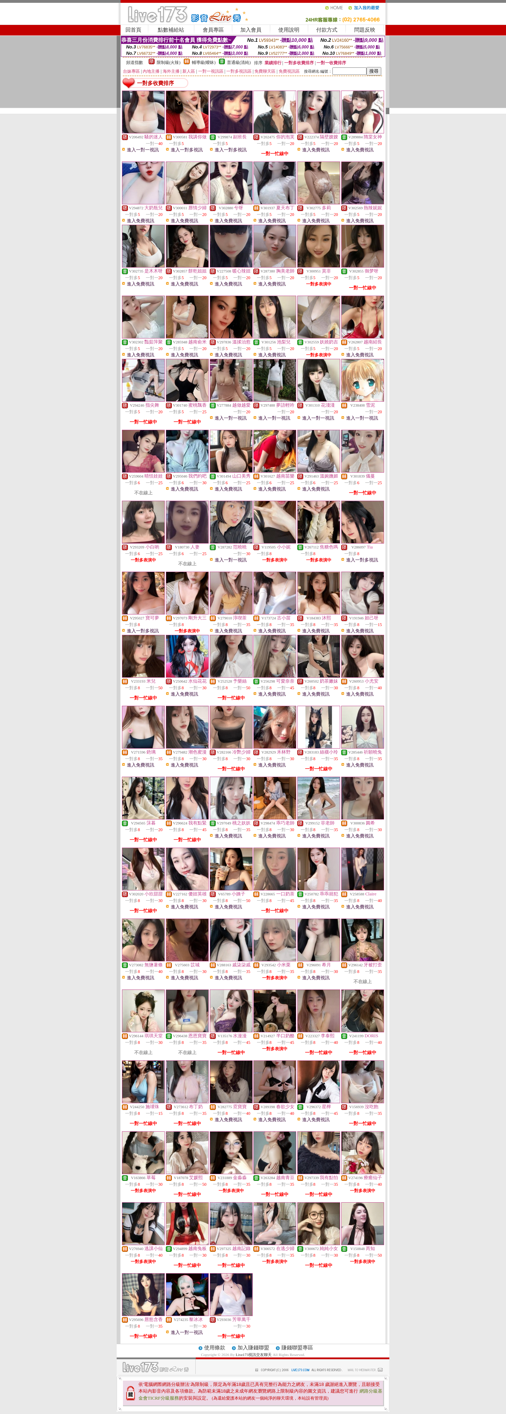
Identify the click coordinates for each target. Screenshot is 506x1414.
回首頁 (133, 30)
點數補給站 (171, 30)
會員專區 (213, 30)
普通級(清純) (239, 62)
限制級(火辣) (169, 62)
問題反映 (364, 30)
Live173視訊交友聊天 (254, 1355)
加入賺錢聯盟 (253, 1347)
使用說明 (288, 30)
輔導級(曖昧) (204, 62)
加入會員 (250, 30)
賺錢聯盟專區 (297, 1347)
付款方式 (326, 30)
